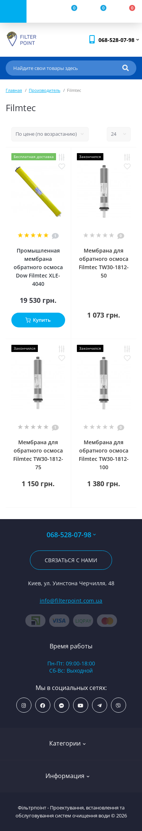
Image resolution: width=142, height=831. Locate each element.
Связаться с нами (71, 560)
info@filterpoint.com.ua (71, 600)
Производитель (44, 90)
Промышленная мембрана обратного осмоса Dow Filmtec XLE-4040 (38, 267)
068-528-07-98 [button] (71, 534)
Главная (14, 90)
